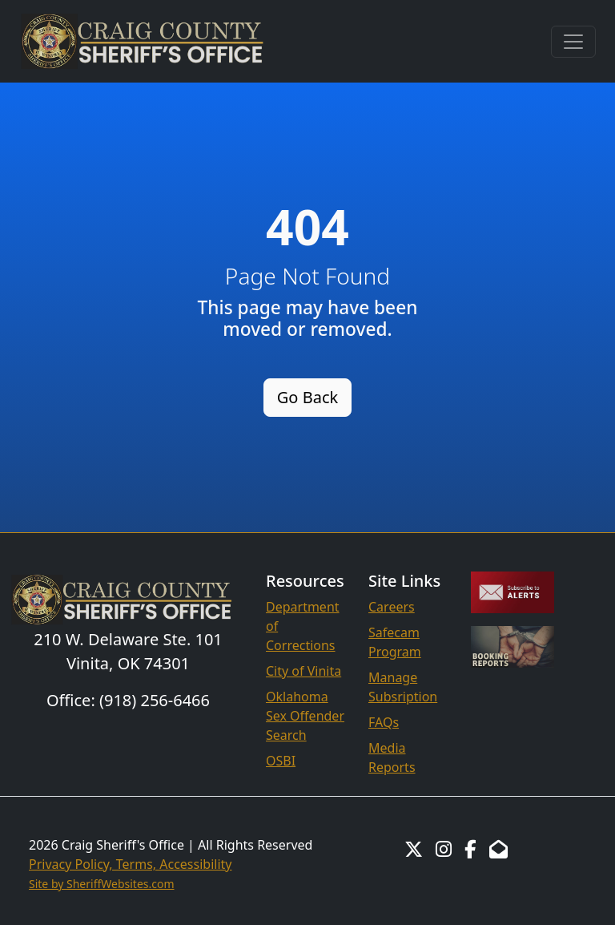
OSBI (280, 760)
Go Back (307, 397)
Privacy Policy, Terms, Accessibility (130, 864)
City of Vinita (303, 671)
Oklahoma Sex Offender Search (305, 716)
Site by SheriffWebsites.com (102, 883)
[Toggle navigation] (573, 42)
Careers (391, 607)
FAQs (383, 722)
